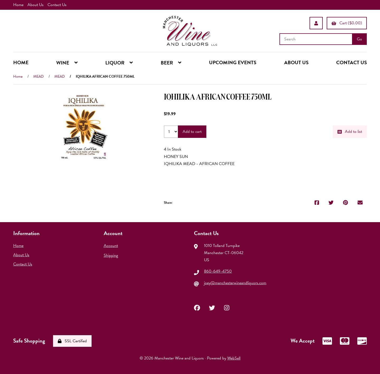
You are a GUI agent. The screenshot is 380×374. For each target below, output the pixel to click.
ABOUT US (296, 62)
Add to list (350, 131)
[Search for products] (316, 39)
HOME (20, 62)
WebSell (233, 358)
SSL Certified (72, 341)
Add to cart (192, 131)
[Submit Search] (359, 39)
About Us (35, 5)
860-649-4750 (218, 271)
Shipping (111, 255)
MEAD (38, 76)
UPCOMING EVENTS (232, 62)
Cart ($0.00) (346, 23)
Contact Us (57, 5)
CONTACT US (351, 62)
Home (18, 5)
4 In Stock (172, 149)
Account (111, 245)
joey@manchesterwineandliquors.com (235, 283)
